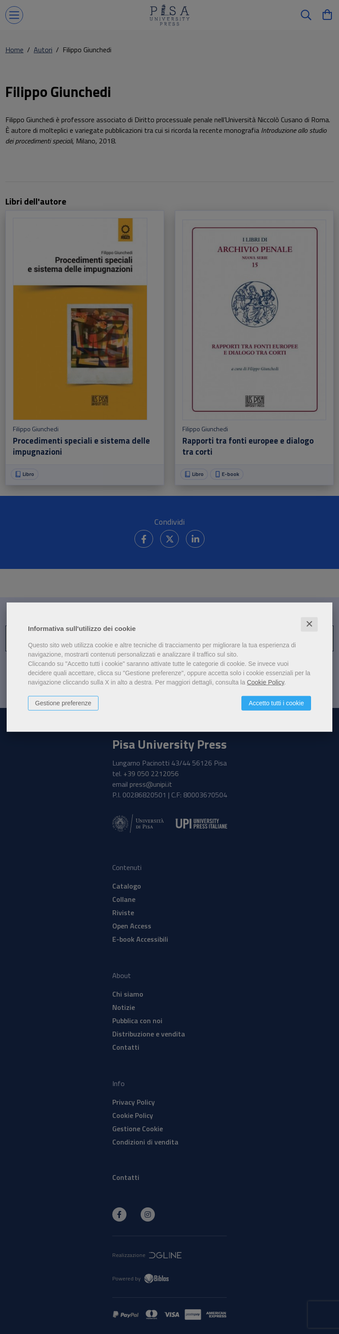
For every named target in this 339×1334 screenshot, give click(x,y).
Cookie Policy (265, 682)
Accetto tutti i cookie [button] (276, 703)
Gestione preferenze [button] (63, 703)
